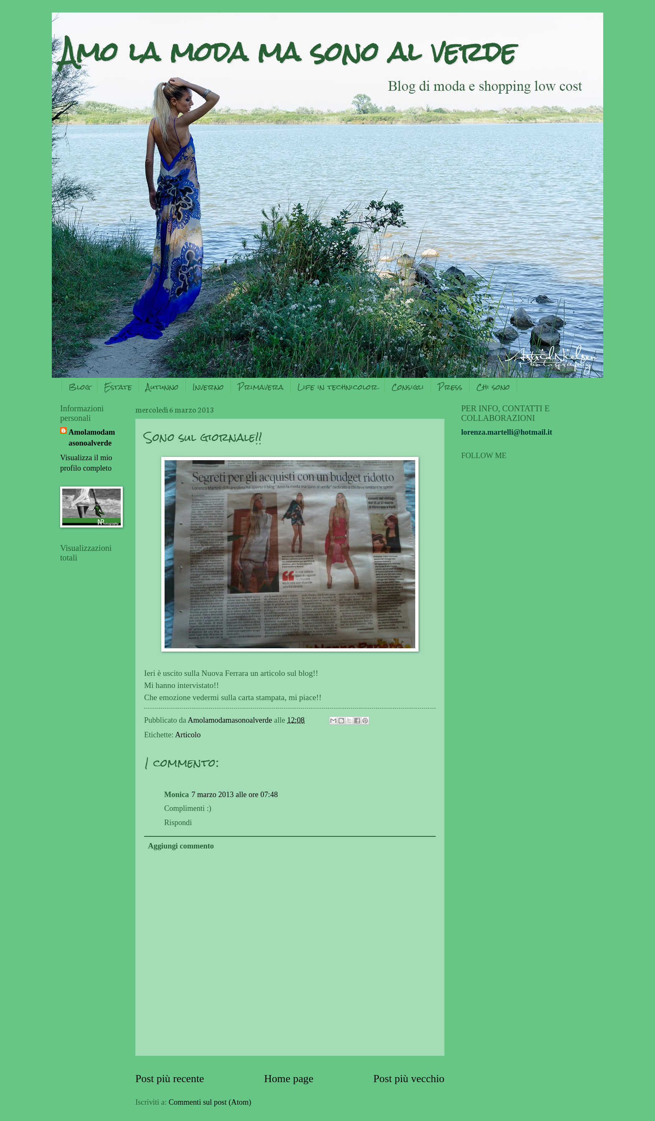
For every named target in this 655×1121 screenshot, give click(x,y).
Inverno (208, 387)
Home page (288, 1079)
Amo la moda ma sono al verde (288, 51)
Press (450, 387)
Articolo (188, 735)
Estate (118, 387)
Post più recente (169, 1079)
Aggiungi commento (181, 846)
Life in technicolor (337, 387)
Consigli (407, 387)
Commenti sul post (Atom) (210, 1102)
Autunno (162, 387)
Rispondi (178, 822)
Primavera (261, 387)
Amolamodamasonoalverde (92, 437)
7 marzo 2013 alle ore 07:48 (234, 794)
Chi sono (493, 387)
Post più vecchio (408, 1079)
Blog (79, 387)
